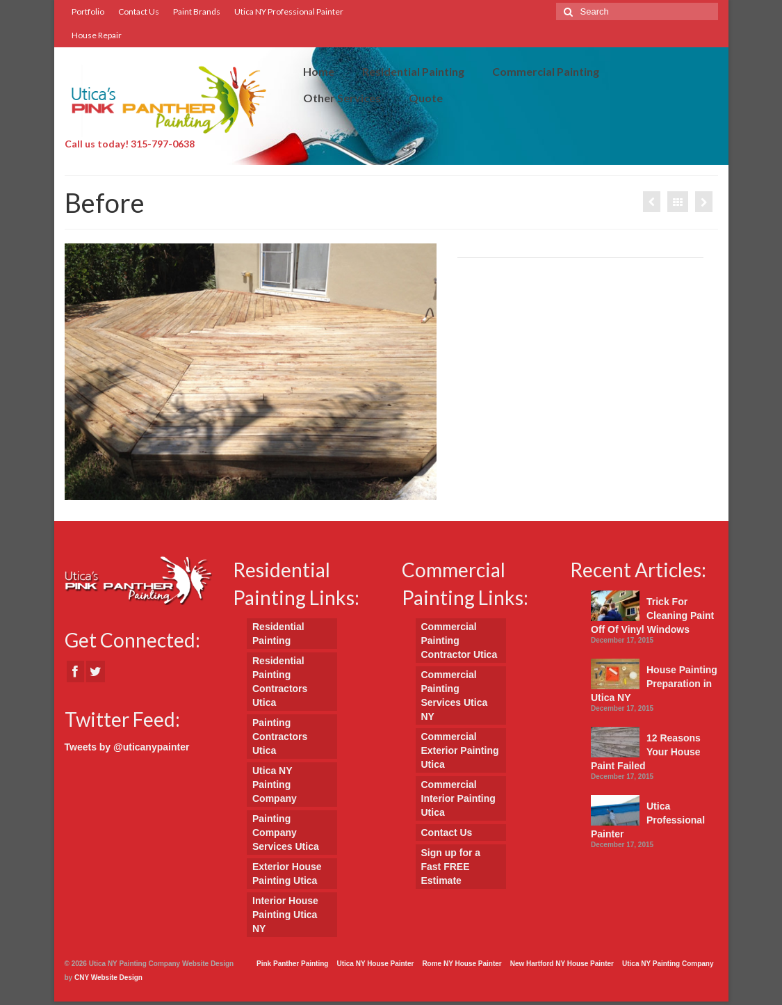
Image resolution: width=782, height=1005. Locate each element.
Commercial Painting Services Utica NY (454, 695)
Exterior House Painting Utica (287, 873)
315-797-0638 (163, 144)
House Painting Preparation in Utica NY (654, 683)
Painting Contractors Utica (279, 736)
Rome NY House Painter (461, 963)
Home (318, 71)
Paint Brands (196, 11)
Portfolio (88, 11)
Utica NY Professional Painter (288, 11)
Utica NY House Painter (375, 963)
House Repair (97, 35)
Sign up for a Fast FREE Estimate (451, 866)
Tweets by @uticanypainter (127, 747)
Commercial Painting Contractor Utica (459, 640)
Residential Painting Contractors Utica (279, 681)
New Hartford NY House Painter (562, 963)
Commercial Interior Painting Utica (458, 798)
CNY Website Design (108, 977)
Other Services (342, 97)
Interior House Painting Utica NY (285, 914)
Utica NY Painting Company (274, 784)
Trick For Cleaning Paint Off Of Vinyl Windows (652, 615)
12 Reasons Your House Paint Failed (646, 751)
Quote (426, 97)
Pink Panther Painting (292, 963)
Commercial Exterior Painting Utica (460, 750)
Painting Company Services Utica (285, 832)
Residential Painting (413, 71)
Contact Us (138, 11)
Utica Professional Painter (648, 820)
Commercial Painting (545, 71)
